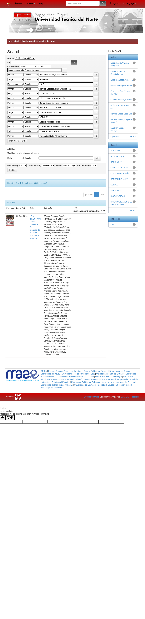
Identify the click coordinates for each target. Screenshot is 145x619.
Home (18, 3)
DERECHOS (116, 190)
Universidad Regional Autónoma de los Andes (78, 379)
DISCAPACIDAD (118, 196)
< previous (115, 136)
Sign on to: (117, 3)
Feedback (135, 397)
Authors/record (84, 165)
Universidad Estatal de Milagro (108, 376)
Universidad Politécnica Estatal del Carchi (76, 376)
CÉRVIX (114, 185)
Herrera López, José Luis (121, 114)
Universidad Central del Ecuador (110, 374)
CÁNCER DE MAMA (119, 179)
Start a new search (17, 141)
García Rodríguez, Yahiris (122, 85)
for (8, 62)
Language (131, 3)
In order (58, 165)
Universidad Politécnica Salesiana (85, 382)
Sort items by (35, 165)
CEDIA (44, 371)
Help (41, 3)
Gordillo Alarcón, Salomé (121, 100)
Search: (10, 58)
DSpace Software (91, 397)
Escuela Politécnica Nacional (96, 371)
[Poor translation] (10, 417)
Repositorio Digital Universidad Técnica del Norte (32, 41)
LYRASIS (125, 397)
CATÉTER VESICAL (119, 168)
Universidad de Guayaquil (85, 385)
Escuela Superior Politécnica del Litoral (65, 371)
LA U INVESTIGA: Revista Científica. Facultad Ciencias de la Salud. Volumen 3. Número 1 (35, 227)
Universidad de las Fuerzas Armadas (57, 385)
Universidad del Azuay (50, 374)
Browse (31, 3)
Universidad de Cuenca (120, 371)
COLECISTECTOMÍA (120, 173)
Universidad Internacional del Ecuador (118, 382)
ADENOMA (115, 151)
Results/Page (13, 165)
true (112, 224)
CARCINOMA (116, 162)
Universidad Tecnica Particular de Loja (78, 374)
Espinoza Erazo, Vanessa (122, 80)
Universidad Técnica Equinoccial (114, 379)
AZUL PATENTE (118, 156)
